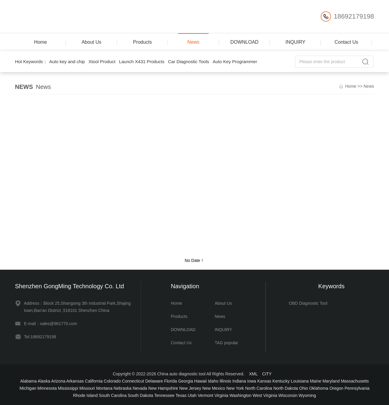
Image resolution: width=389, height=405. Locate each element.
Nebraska (123, 388)
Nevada (140, 388)
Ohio (303, 388)
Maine (315, 381)
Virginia (221, 395)
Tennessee (164, 395)
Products (142, 42)
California (94, 381)
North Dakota (285, 388)
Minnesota (47, 388)
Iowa (251, 381)
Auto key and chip (67, 61)
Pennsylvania (357, 388)
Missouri (87, 388)
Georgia (185, 381)
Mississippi (68, 388)
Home (40, 42)
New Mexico (213, 388)
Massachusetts (355, 381)
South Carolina (113, 395)
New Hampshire (163, 388)
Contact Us (346, 42)
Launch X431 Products (142, 61)
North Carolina (258, 388)
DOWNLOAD (244, 42)
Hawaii (200, 381)
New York (235, 388)
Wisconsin (287, 395)
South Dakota (140, 395)
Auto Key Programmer (235, 61)
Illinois (225, 381)
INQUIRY (295, 42)
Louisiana (300, 381)
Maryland (331, 381)
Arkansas (75, 381)
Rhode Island (85, 395)
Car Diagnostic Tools (188, 61)
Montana (104, 388)
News (193, 42)
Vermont (205, 395)
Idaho (213, 381)
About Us (91, 42)
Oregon (336, 388)
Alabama (28, 381)
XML (253, 373)
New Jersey (190, 388)
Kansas (264, 381)
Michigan (27, 388)
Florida (170, 381)
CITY (267, 373)
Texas (181, 395)
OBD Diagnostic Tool (308, 303)
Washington (240, 395)
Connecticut (133, 381)
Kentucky (281, 381)
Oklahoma (318, 388)
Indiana (239, 381)
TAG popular (226, 342)
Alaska (44, 381)
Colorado (112, 381)
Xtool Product (102, 61)
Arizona (58, 381)
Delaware (154, 381)
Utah (192, 395)
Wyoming (307, 395)
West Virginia (265, 395)
